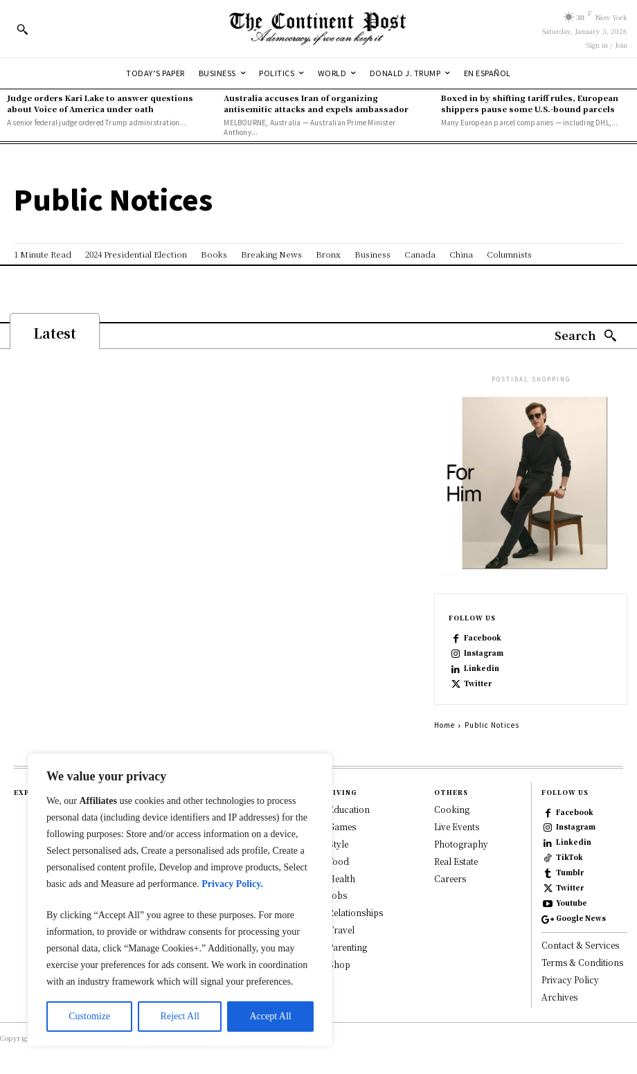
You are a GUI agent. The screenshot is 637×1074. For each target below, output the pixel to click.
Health (341, 878)
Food (338, 860)
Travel (341, 930)
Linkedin (481, 668)
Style (338, 844)
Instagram (483, 653)
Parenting (347, 946)
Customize (89, 1016)
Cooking (451, 809)
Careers (450, 878)
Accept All (270, 1016)
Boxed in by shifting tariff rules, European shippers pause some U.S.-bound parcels (529, 103)
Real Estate (456, 860)
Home (444, 724)
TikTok (569, 857)
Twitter (478, 683)
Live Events (456, 826)
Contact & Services (580, 945)
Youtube (571, 903)
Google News (581, 918)
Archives (559, 997)
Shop (339, 963)
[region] (180, 899)
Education (349, 809)
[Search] (585, 336)
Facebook (482, 638)
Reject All (180, 1016)
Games (342, 826)
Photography (461, 844)
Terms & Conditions (582, 962)
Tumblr (570, 872)
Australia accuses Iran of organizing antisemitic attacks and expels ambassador (316, 103)
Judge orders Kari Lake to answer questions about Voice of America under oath (100, 103)
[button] (22, 29)
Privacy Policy (570, 979)
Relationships (355, 912)
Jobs (337, 895)
